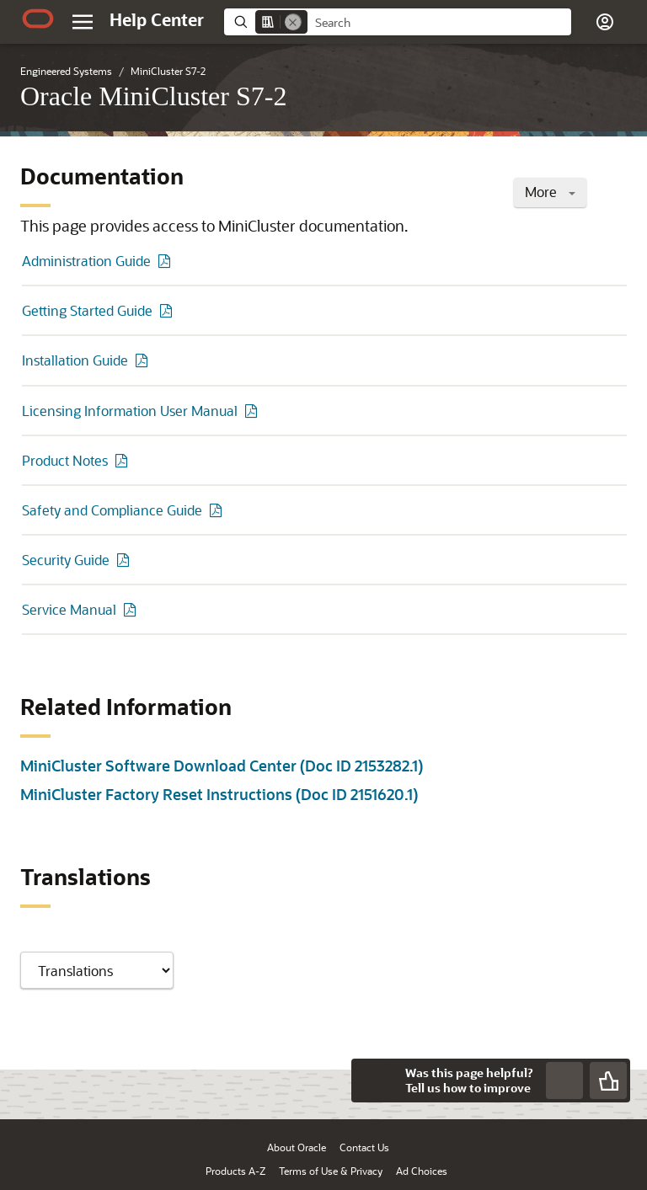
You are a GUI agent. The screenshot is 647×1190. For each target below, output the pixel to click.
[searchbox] (439, 22)
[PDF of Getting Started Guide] (168, 310)
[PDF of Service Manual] (132, 609)
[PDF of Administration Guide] (166, 260)
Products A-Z (235, 1170)
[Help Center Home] (157, 19)
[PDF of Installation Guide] (144, 360)
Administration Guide (86, 260)
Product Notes (65, 460)
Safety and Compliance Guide (112, 510)
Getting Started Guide (87, 310)
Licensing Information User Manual (130, 410)
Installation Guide (75, 360)
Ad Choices (421, 1170)
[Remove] (293, 22)
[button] (604, 22)
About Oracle (296, 1147)
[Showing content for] (97, 970)
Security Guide (66, 559)
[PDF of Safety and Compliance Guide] (218, 510)
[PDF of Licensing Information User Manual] (253, 410)
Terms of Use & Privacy (330, 1170)
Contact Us (364, 1147)
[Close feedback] (373, 1080)
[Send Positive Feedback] (608, 1080)
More (550, 191)
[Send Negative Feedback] (564, 1080)
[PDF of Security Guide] (125, 559)
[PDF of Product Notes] (123, 460)
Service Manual (69, 609)
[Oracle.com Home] (38, 18)
